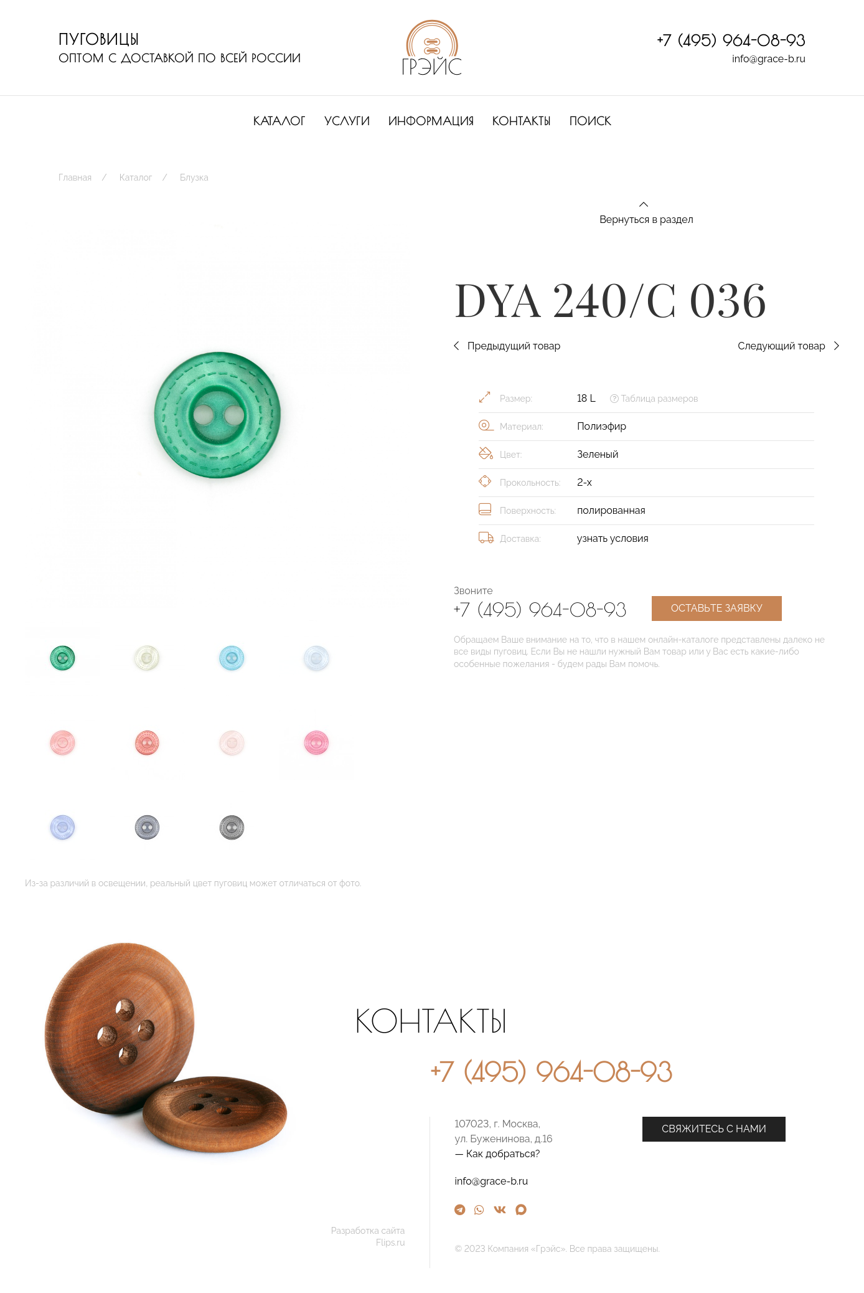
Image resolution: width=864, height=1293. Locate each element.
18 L (586, 398)
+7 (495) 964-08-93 (731, 40)
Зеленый (597, 454)
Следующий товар (788, 346)
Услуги (347, 121)
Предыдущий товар (507, 346)
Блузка (194, 177)
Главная (75, 177)
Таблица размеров (654, 399)
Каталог (279, 121)
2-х (584, 482)
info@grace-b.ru (768, 59)
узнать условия (613, 538)
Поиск (590, 121)
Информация (431, 121)
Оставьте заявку (717, 608)
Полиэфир (601, 426)
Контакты (521, 121)
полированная (611, 510)
